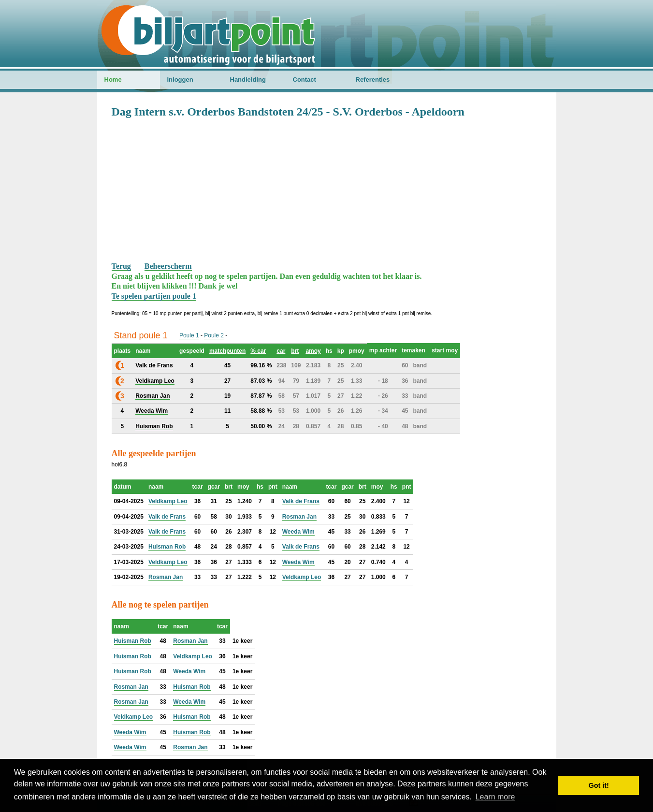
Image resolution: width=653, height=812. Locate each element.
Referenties (373, 79)
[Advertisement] (327, 189)
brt (295, 351)
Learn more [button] (495, 797)
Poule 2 (214, 335)
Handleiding (248, 79)
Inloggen (180, 79)
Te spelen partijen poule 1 (154, 296)
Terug (121, 266)
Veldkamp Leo (168, 501)
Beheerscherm (168, 266)
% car (258, 351)
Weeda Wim (298, 531)
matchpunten (227, 351)
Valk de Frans (300, 501)
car (280, 351)
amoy (312, 351)
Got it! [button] (599, 785)
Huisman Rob (167, 546)
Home (113, 79)
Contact (304, 79)
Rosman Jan (299, 516)
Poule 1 (189, 335)
